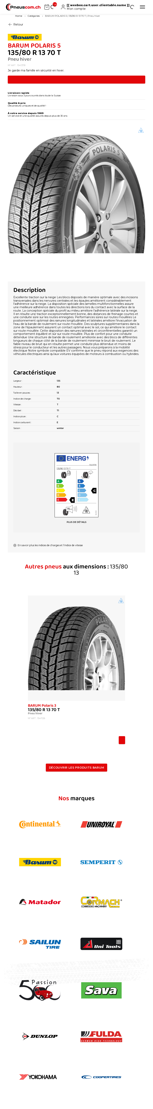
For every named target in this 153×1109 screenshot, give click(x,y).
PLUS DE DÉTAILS (76, 522)
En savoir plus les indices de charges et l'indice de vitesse (48, 545)
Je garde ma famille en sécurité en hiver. (36, 70)
